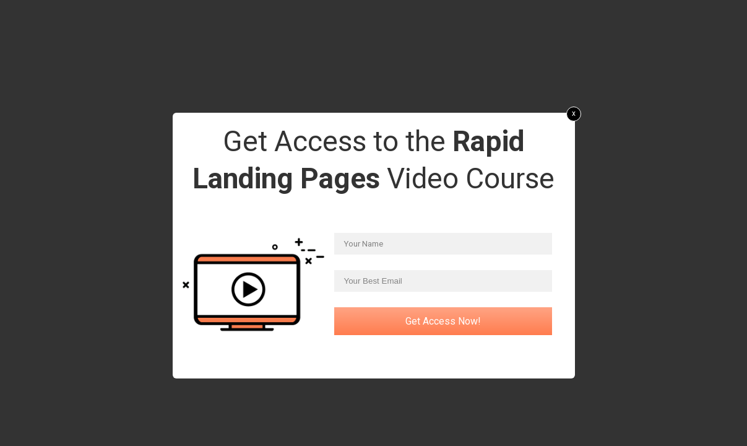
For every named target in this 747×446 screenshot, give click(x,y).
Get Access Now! (443, 321)
